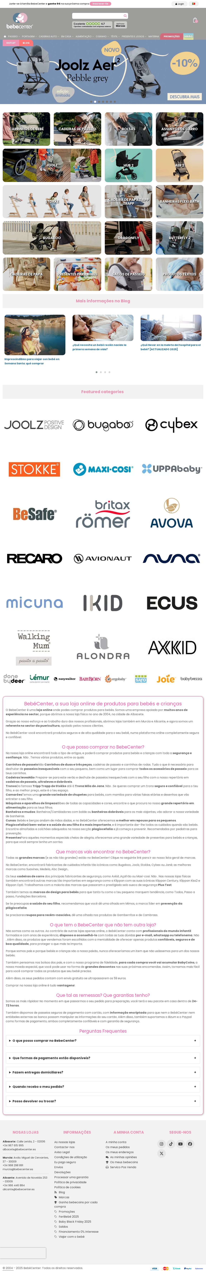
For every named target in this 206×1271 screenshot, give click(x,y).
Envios (58, 1167)
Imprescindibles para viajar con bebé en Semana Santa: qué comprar (31, 361)
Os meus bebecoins (122, 1162)
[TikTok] (171, 1144)
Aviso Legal (62, 1152)
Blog (26, 42)
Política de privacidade (70, 1182)
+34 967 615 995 (13, 1145)
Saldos (61, 1227)
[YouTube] (180, 1144)
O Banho (101, 36)
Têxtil (114, 36)
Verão (188, 36)
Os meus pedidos (118, 1147)
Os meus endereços (120, 1152)
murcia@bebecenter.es (18, 1169)
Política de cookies (67, 1187)
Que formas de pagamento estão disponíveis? (51, 1058)
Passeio (13, 36)
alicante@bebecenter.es (19, 1189)
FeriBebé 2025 (66, 1217)
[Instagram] (161, 1144)
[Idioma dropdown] (194, 3)
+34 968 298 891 (13, 1165)
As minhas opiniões (121, 1157)
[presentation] (23, 1253)
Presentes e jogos (133, 36)
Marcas (120, 25)
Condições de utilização (70, 1157)
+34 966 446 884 (14, 1185)
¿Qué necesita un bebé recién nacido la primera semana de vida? (99, 347)
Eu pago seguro (65, 1162)
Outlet (11, 42)
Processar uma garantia (71, 1177)
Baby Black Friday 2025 (72, 1222)
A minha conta (116, 1142)
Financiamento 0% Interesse (76, 1232)
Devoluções (62, 1172)
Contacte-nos (64, 1147)
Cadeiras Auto (48, 36)
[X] (161, 1153)
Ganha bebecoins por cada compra (75, 1204)
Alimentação (84, 36)
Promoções (172, 36)
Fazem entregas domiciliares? (38, 1072)
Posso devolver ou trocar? (34, 1101)
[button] (91, 102)
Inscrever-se (100, 3)
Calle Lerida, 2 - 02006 (24, 1141)
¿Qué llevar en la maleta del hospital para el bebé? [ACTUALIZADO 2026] (171, 347)
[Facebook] (190, 1144)
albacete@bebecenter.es (19, 1149)
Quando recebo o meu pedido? (38, 1087)
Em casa (66, 36)
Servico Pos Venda (121, 1167)
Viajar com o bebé (69, 1237)
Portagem (28, 36)
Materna (153, 36)
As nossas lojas (64, 1142)
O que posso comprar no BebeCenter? (44, 1041)
